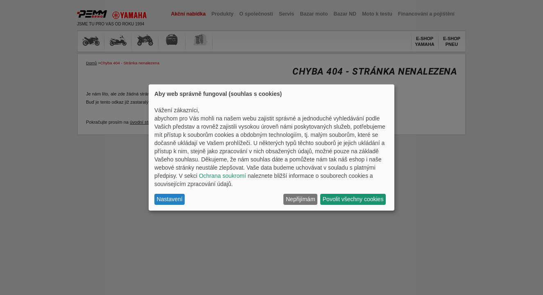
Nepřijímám (300, 199)
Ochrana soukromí (222, 175)
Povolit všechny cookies (353, 199)
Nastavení (170, 199)
